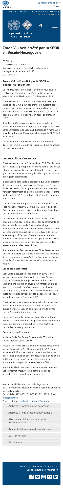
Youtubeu (44, 401)
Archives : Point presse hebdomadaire (30, 412)
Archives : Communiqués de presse (28, 406)
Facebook (23, 401)
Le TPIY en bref (17, 435)
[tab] (31, 406)
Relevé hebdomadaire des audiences (29, 429)
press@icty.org (10, 397)
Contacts (23, 466)
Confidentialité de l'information (42, 469)
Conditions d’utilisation (43, 466)
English (12, 11)
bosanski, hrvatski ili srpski (44, 11)
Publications (15, 442)
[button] (41, 25)
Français (24, 11)
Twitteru (33, 401)
